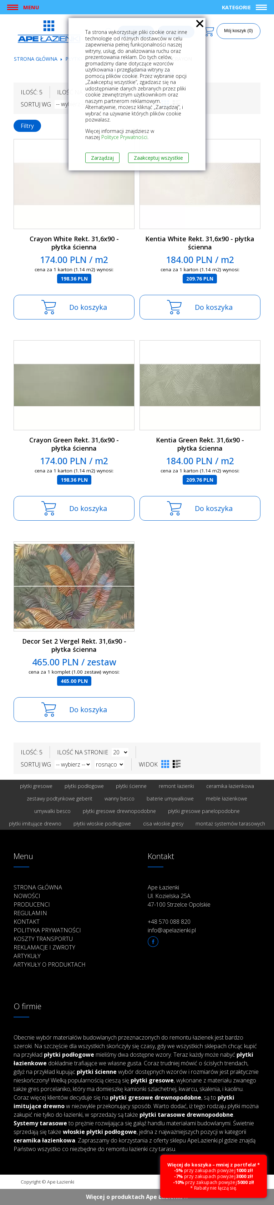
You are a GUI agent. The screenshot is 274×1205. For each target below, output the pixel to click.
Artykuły (27, 956)
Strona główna (35, 58)
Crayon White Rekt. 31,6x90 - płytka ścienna (74, 242)
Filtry (27, 126)
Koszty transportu (43, 939)
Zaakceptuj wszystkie (158, 157)
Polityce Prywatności (124, 137)
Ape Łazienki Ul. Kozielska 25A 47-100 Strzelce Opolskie (179, 895)
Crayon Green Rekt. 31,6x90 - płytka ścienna (74, 444)
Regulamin (30, 913)
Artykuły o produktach (50, 964)
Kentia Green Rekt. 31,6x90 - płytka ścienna (200, 444)
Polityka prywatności (47, 930)
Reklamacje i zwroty (44, 947)
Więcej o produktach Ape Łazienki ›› (137, 1197)
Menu (31, 7)
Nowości (27, 896)
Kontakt (27, 922)
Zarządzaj (102, 157)
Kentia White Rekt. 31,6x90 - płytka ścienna (199, 242)
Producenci (32, 904)
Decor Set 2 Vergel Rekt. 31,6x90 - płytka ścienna (74, 645)
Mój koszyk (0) (238, 30)
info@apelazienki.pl (172, 930)
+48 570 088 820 (169, 922)
